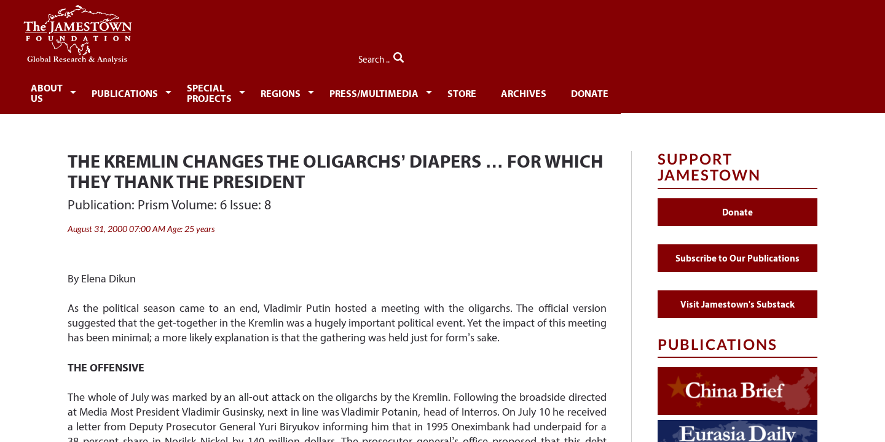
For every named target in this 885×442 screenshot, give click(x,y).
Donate (740, 90)
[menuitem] (108, 89)
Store (603, 90)
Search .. (791, 56)
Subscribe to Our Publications (737, 251)
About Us (106, 90)
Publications (197, 90)
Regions (407, 90)
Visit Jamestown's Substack (737, 297)
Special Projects (309, 90)
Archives (669, 90)
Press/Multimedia (508, 90)
